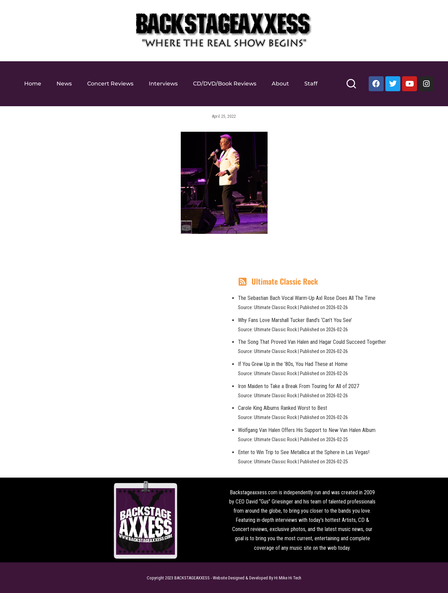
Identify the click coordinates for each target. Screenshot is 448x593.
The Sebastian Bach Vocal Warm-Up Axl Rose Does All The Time (306, 298)
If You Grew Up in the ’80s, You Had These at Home (293, 364)
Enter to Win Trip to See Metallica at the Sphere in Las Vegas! (303, 452)
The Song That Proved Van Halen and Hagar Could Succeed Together (312, 342)
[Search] (351, 86)
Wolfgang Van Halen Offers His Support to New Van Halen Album (306, 430)
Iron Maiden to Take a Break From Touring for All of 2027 (298, 386)
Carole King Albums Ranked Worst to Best (282, 408)
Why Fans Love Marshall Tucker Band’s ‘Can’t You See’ (295, 320)
